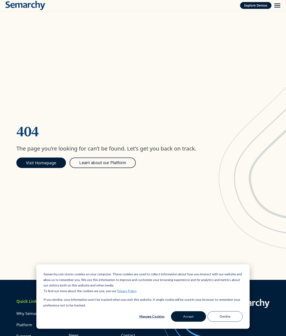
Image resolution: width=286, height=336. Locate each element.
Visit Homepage (41, 162)
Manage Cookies (152, 316)
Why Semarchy (29, 313)
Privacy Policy (126, 291)
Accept (188, 316)
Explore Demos (255, 5)
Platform (24, 324)
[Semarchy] (25, 5)
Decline (225, 316)
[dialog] (143, 296)
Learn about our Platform (102, 162)
